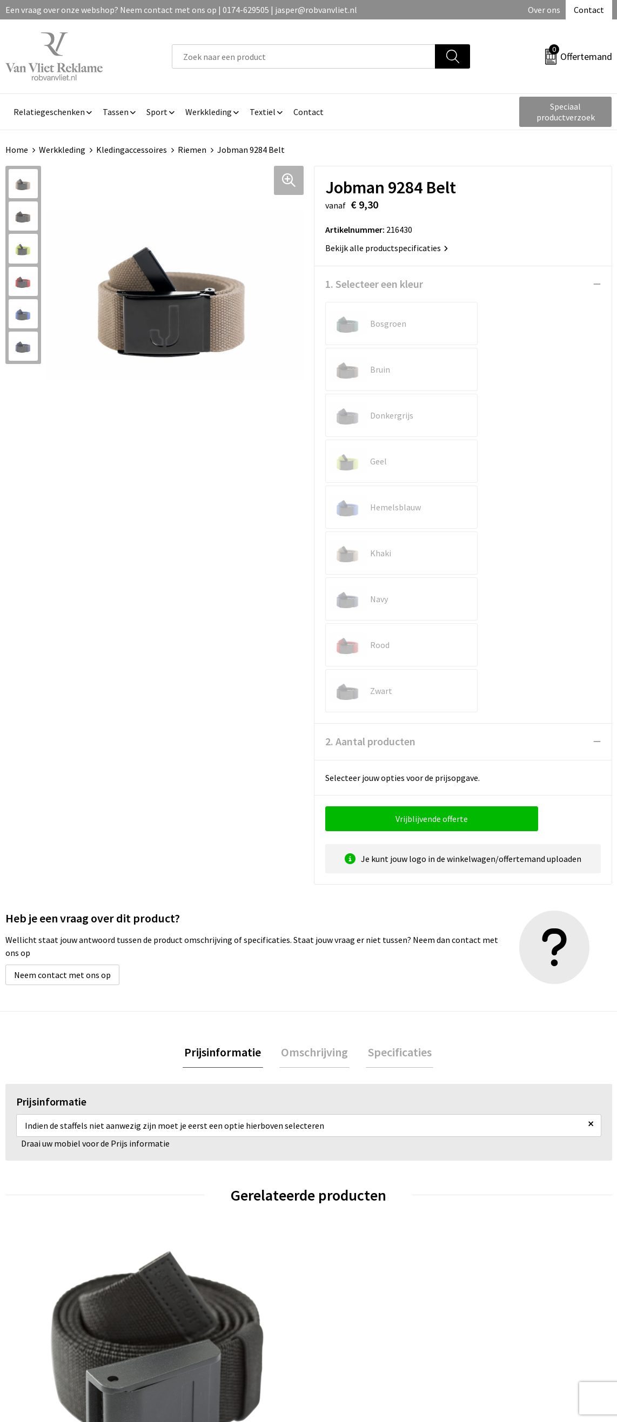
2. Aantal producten (370, 466)
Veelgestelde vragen (209, 1256)
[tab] (226, 778)
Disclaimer (492, 1289)
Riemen (192, 149)
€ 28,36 (348, 1124)
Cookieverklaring (503, 1256)
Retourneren (346, 1256)
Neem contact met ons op (62, 699)
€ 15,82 (500, 1124)
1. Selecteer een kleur (374, 284)
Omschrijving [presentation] (314, 777)
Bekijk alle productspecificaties (386, 247)
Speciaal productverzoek (565, 112)
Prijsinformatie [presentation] (226, 777)
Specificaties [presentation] (396, 777)
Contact (589, 9)
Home (16, 149)
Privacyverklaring (504, 1273)
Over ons (544, 9)
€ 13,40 (45, 1140)
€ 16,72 (196, 1140)
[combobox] (303, 56)
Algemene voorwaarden (516, 1240)
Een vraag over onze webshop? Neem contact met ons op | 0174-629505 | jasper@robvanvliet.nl (181, 9)
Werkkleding (62, 149)
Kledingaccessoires (131, 149)
